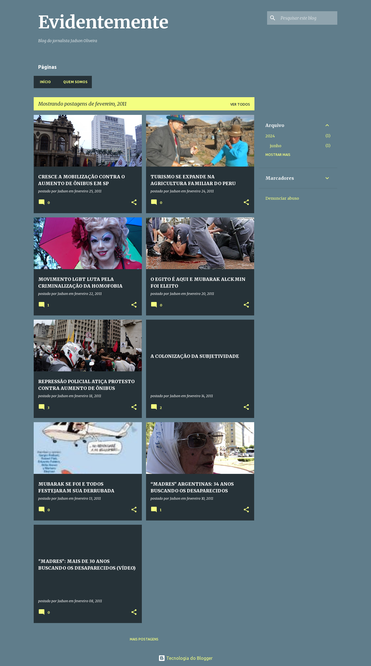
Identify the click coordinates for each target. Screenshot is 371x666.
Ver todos (240, 104)
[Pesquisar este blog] (307, 18)
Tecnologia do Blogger (185, 658)
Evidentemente (103, 22)
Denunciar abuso (282, 198)
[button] (134, 202)
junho (275, 145)
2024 (270, 135)
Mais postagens (144, 639)
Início (43, 82)
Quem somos (74, 82)
